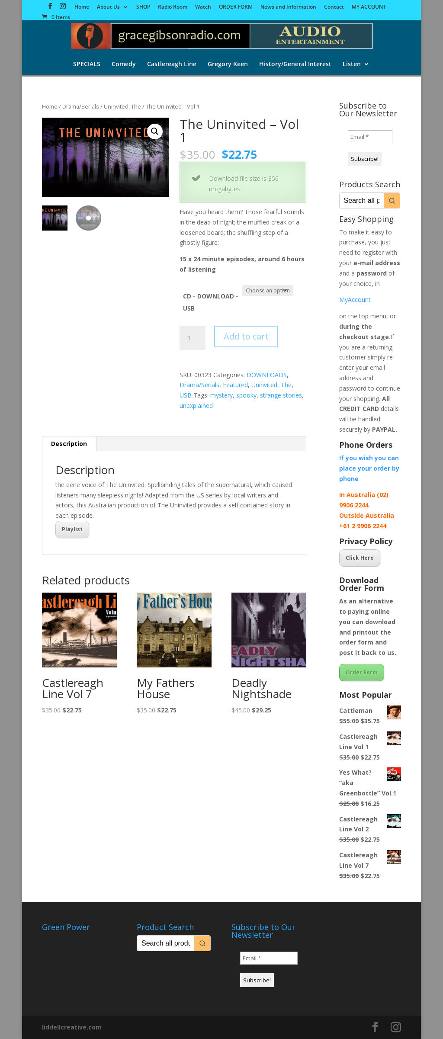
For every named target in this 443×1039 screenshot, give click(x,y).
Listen (352, 64)
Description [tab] (69, 443)
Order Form (362, 672)
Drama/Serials (80, 106)
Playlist (72, 529)
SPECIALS (86, 64)
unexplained (196, 405)
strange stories (281, 395)
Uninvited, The (122, 106)
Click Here (360, 557)
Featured (235, 385)
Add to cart (246, 336)
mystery (221, 395)
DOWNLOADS (267, 375)
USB (186, 395)
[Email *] (370, 136)
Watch (203, 7)
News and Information (288, 7)
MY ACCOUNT (369, 7)
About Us (108, 7)
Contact (334, 7)
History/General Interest (295, 64)
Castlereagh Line (171, 64)
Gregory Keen (228, 64)
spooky (246, 395)
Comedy (124, 64)
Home (81, 7)
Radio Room (172, 7)
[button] (155, 131)
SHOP (143, 7)
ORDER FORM (236, 7)
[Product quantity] (192, 338)
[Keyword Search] (362, 200)
